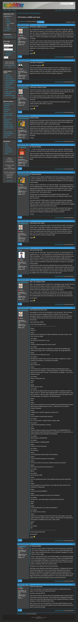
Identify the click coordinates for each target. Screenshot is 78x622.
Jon (19, 63)
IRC (8, 18)
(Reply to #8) (34, 279)
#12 (74, 584)
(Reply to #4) (35, 144)
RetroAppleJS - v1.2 (9, 103)
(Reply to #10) (35, 544)
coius (20, 250)
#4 (74, 115)
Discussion (26, 13)
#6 (74, 172)
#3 (74, 85)
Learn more (6, 30)
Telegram (9, 28)
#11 (74, 544)
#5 (74, 144)
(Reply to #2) (35, 85)
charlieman (22, 546)
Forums (9, 10)
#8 (74, 248)
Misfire (8, 23)
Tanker (20, 587)
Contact (73, 10)
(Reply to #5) (35, 172)
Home (4, 10)
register (24, 21)
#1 (74, 25)
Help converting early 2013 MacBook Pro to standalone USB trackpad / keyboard (10, 82)
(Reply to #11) (35, 584)
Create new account (10, 51)
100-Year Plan (66, 10)
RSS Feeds (8, 147)
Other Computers (35, 13)
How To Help (58, 10)
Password (7, 47)
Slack (8, 26)
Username (7, 43)
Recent (14, 10)
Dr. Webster (22, 147)
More (14, 97)
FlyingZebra (7, 105)
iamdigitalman (23, 27)
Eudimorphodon (23, 118)
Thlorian (6, 111)
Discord (9, 21)
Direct (5, 65)
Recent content (8, 37)
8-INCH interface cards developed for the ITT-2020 (9, 133)
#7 (74, 221)
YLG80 (5, 137)
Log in (19, 21)
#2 (74, 60)
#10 (74, 308)
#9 (74, 279)
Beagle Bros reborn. (10, 95)
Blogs (6, 143)
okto (5, 117)
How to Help (10, 181)
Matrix (8, 19)
